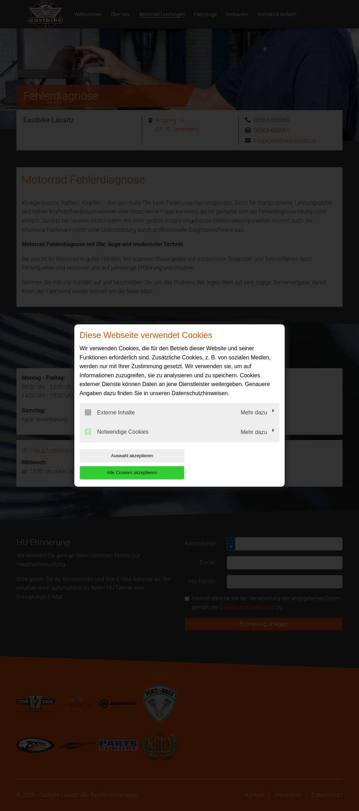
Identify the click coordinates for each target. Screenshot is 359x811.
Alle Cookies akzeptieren (234, 464)
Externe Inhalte (110, 421)
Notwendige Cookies (117, 440)
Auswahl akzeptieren (124, 464)
